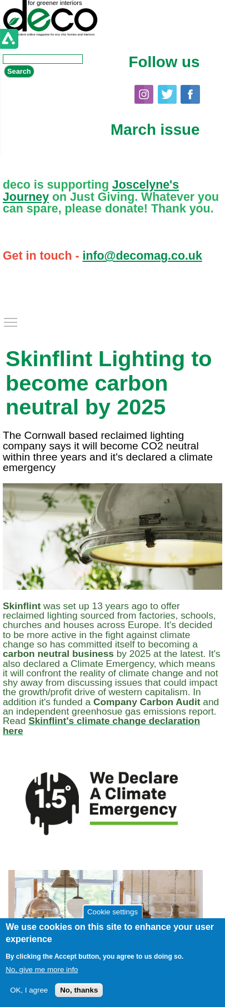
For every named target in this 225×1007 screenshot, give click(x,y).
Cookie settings (112, 912)
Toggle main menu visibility (11, 319)
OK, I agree (29, 990)
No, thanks (79, 990)
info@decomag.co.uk (142, 255)
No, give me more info (42, 969)
